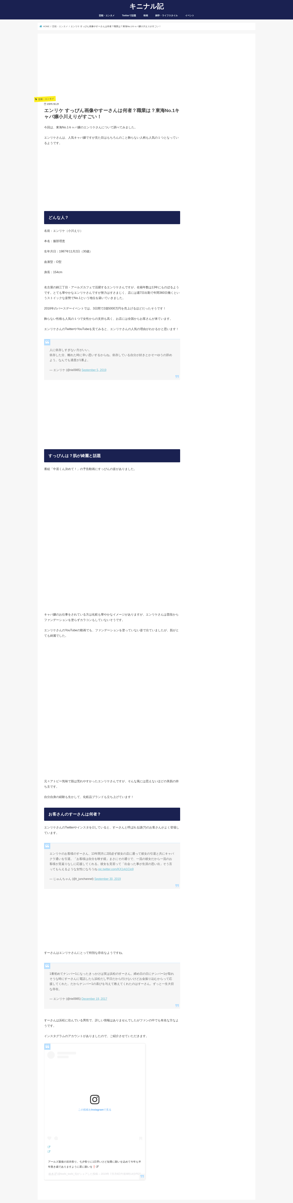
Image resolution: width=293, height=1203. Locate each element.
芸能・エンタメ (107, 15)
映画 (146, 15)
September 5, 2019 (93, 370)
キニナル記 (146, 6)
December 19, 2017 (94, 998)
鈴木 (51, 1173)
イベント (189, 15)
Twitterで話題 (129, 15)
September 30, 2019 (107, 878)
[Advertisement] (112, 66)
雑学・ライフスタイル (166, 15)
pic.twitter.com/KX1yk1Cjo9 (116, 869)
